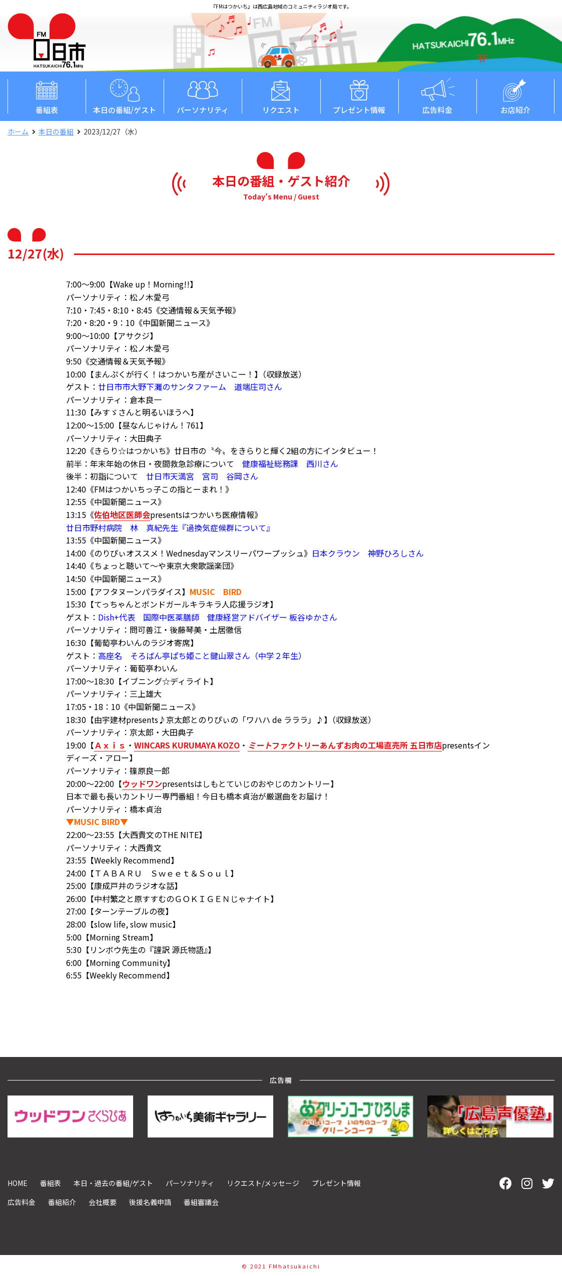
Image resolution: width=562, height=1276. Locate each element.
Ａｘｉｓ (110, 745)
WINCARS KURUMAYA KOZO (187, 745)
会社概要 (103, 1202)
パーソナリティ (202, 95)
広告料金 (437, 95)
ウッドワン (142, 784)
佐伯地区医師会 (122, 514)
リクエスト (280, 95)
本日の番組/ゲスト (124, 95)
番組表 (46, 95)
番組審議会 (201, 1202)
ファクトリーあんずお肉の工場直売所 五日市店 (345, 745)
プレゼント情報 (359, 95)
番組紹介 (62, 1202)
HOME (18, 1183)
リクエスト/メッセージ (263, 1183)
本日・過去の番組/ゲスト (113, 1183)
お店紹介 (515, 95)
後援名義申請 (150, 1202)
